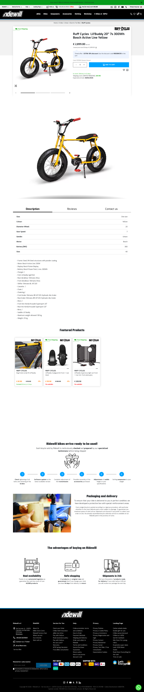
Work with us (37, 640)
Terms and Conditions (80, 645)
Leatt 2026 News (118, 647)
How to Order (77, 633)
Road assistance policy (60, 638)
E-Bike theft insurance (60, 631)
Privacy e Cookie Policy (100, 631)
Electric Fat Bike (75, 23)
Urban (66, 23)
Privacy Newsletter (99, 643)
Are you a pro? (58, 643)
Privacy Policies (98, 628)
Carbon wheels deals (120, 628)
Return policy (77, 652)
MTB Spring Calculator (60, 647)
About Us (36, 628)
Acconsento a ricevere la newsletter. (31, 670)
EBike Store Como (39, 631)
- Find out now (89, 2)
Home (56, 23)
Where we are (37, 635)
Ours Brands (37, 638)
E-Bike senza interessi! (120, 633)
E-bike (61, 23)
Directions (19, 634)
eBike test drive (58, 633)
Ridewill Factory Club (40, 633)
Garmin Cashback (118, 638)
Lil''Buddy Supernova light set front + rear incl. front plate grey (86, 374)
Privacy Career (98, 645)
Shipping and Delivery (80, 638)
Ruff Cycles (86, 23)
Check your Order (58, 628)
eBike (38, 14)
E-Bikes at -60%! (100, 14)
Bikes (46, 14)
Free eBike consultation (60, 650)
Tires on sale (117, 657)
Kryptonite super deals (120, 645)
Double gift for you (119, 631)
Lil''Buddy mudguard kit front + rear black (57, 374)
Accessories (67, 14)
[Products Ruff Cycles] (122, 29)
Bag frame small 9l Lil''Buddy (26, 373)
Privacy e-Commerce (100, 633)
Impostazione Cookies (100, 652)
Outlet (115, 650)
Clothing (78, 14)
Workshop (88, 14)
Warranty (56, 645)
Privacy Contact (98, 640)
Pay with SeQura (58, 635)
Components (55, 14)
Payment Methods (79, 635)
